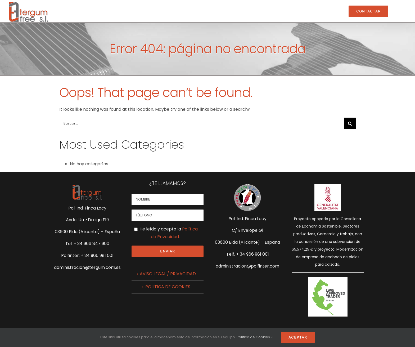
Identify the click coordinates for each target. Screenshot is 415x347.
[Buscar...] (201, 123)
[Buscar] (350, 123)
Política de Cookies (253, 337)
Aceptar (297, 337)
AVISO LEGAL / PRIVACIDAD (168, 274)
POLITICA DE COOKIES (167, 287)
